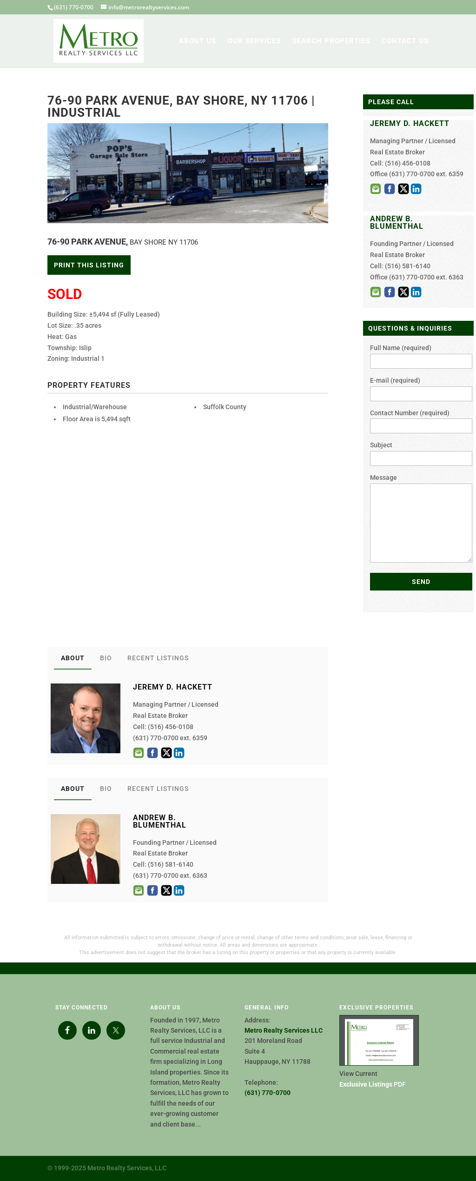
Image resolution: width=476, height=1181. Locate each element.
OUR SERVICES (254, 41)
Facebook (152, 752)
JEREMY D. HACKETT (410, 123)
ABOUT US (197, 41)
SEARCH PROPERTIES (331, 41)
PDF (372, 1084)
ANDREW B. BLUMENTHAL (396, 222)
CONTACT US (405, 41)
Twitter (166, 752)
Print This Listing (89, 265)
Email (138, 752)
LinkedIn (179, 752)
